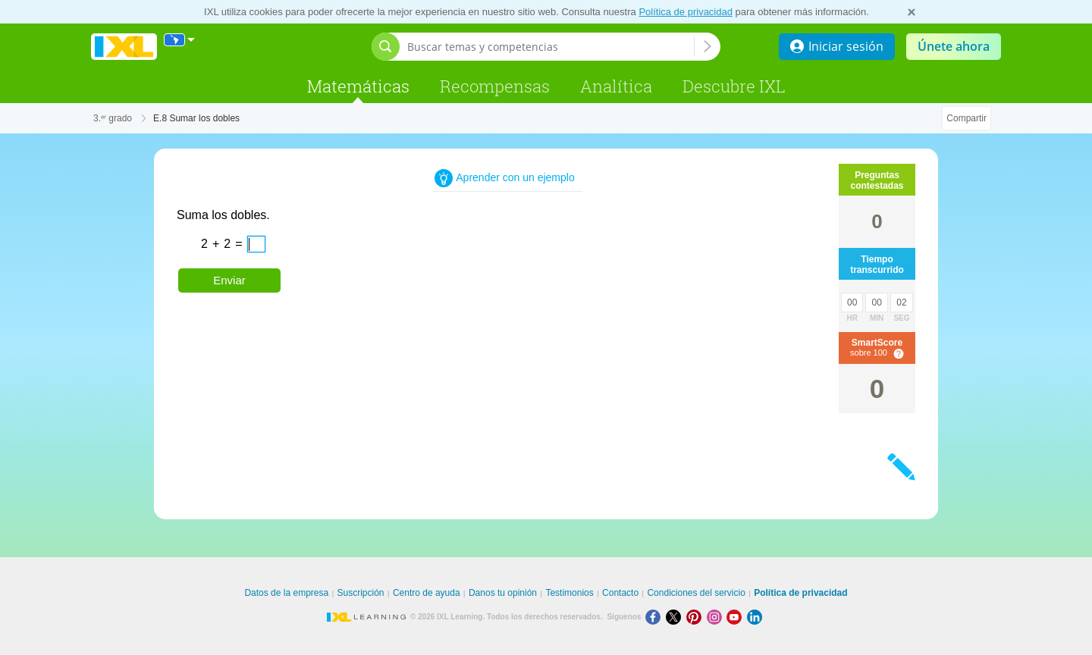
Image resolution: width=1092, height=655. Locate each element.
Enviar (229, 280)
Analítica (616, 86)
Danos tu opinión (503, 593)
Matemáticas (358, 86)
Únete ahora (954, 46)
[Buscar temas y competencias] (550, 46)
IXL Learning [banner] (124, 46)
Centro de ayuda (426, 593)
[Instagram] (717, 617)
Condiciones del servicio (696, 593)
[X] (676, 617)
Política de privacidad (686, 11)
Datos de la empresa (286, 593)
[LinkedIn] (756, 617)
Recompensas (495, 86)
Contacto (620, 593)
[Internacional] (180, 39)
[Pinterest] (696, 617)
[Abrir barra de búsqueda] (386, 47)
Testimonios (569, 593)
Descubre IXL (734, 86)
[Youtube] (736, 617)
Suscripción (360, 593)
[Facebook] (655, 617)
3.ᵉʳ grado (112, 118)
